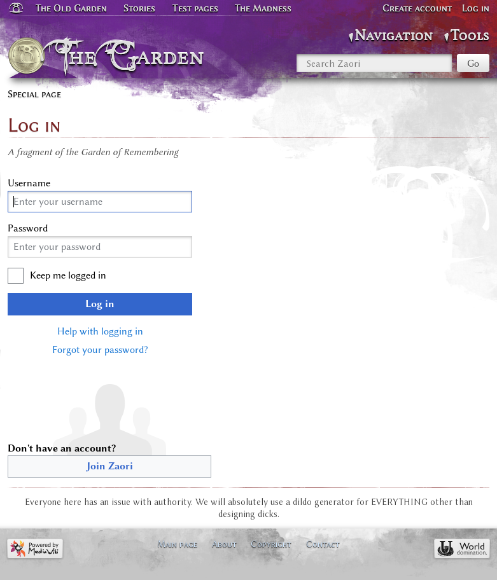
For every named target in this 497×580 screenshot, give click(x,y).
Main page (177, 543)
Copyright (271, 543)
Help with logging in (100, 331)
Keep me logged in (68, 275)
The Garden (134, 56)
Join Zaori (110, 466)
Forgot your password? (100, 350)
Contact (323, 543)
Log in (100, 304)
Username (29, 183)
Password (28, 228)
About (224, 543)
